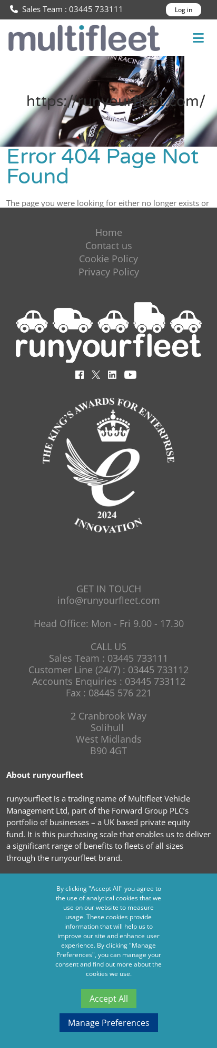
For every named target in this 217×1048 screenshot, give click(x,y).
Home (108, 232)
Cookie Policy (108, 258)
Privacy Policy (108, 271)
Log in (183, 9)
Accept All (109, 998)
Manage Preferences (109, 1023)
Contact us (108, 245)
